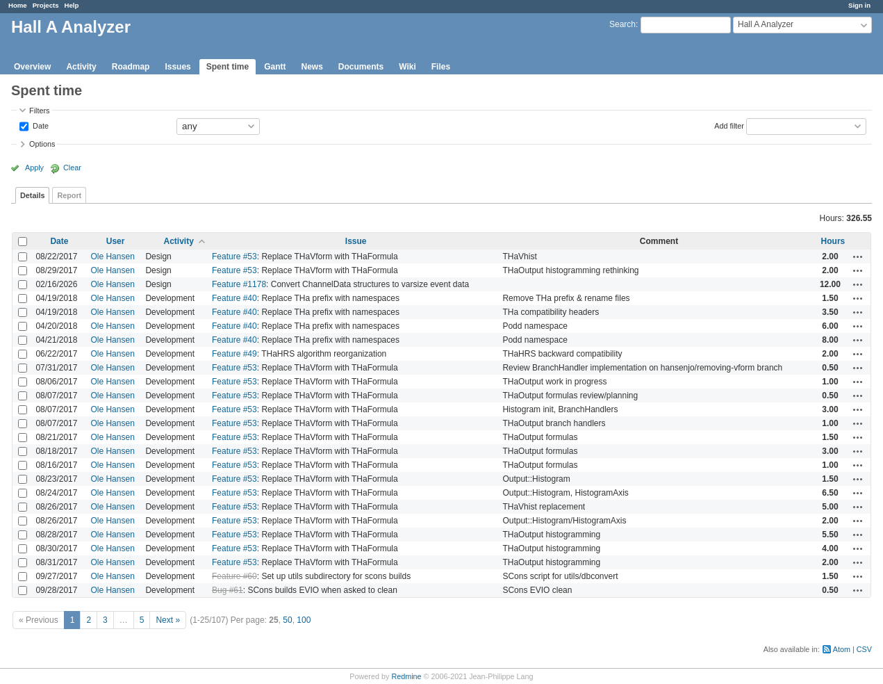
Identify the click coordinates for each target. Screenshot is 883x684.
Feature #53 (234, 256)
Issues (177, 67)
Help (72, 5)
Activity (81, 67)
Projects (46, 5)
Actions (858, 256)
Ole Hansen (112, 256)
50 (287, 620)
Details (32, 195)
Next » (168, 620)
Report (69, 195)
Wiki (407, 67)
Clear (72, 167)
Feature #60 (234, 576)
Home (17, 5)
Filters (39, 110)
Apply (34, 167)
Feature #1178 (239, 284)
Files (440, 67)
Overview (32, 67)
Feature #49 (234, 354)
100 (304, 620)
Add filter (729, 125)
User (115, 241)
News (311, 67)
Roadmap (131, 67)
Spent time (227, 67)
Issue (356, 241)
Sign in (859, 5)
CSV (864, 649)
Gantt (275, 67)
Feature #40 (234, 298)
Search (622, 24)
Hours (833, 241)
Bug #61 (227, 590)
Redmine (406, 676)
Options (42, 144)
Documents (360, 67)
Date (40, 125)
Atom (841, 649)
